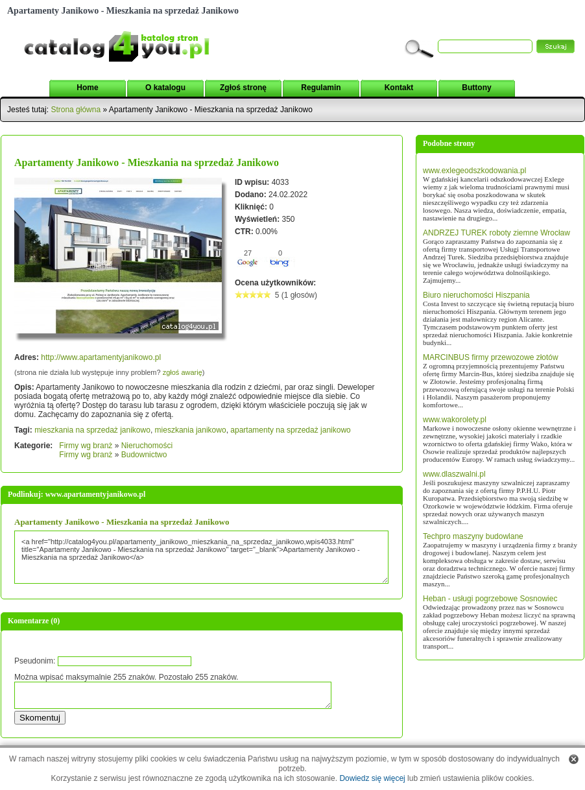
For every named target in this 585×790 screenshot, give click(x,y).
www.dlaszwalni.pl (454, 474)
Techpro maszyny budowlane (473, 536)
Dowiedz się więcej (372, 778)
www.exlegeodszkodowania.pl (474, 170)
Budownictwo (144, 454)
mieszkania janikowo (190, 430)
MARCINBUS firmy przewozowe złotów (490, 357)
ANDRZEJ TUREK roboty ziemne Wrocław (496, 232)
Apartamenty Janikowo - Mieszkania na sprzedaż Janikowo (146, 162)
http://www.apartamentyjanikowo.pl (101, 357)
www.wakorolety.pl (454, 419)
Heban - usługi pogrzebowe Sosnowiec (490, 598)
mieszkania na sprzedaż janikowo (92, 430)
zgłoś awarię (182, 372)
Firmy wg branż (85, 445)
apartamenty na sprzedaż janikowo (290, 430)
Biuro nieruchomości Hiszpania (476, 295)
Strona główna (76, 109)
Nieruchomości (147, 445)
